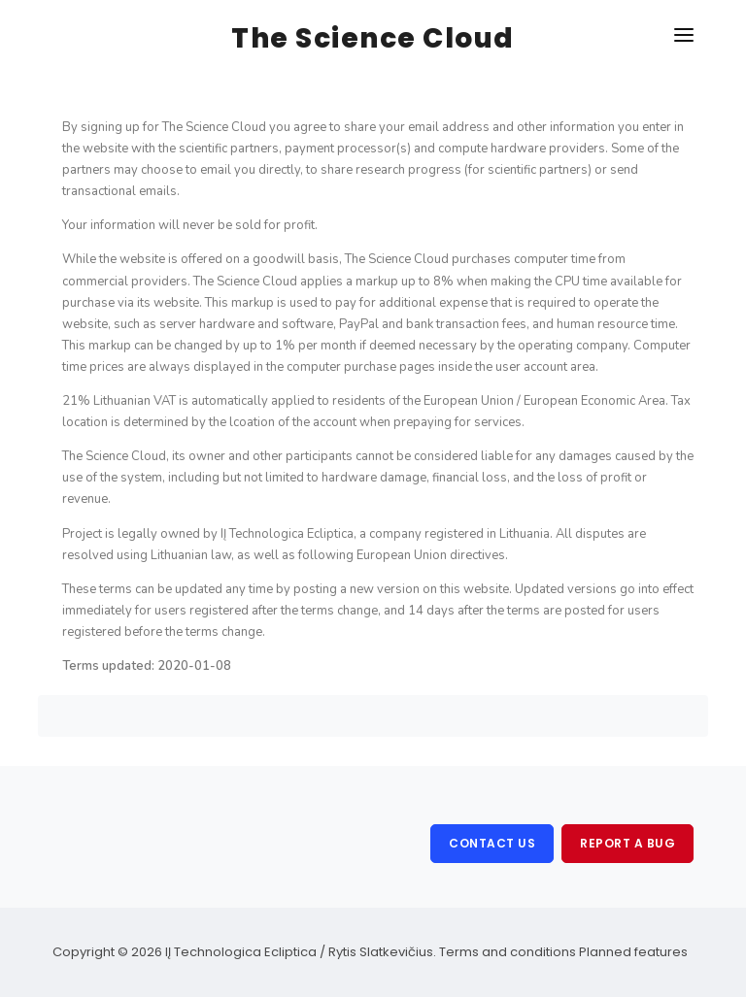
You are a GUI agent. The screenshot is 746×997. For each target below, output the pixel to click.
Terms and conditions (507, 952)
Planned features (633, 952)
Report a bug (627, 843)
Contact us (492, 843)
